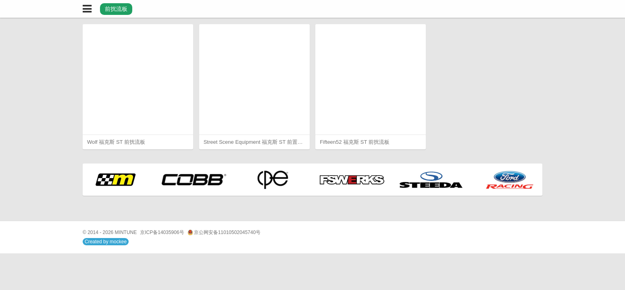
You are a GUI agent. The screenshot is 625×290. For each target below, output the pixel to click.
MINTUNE (126, 232)
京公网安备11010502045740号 (224, 233)
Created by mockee (106, 241)
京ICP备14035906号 (162, 232)
